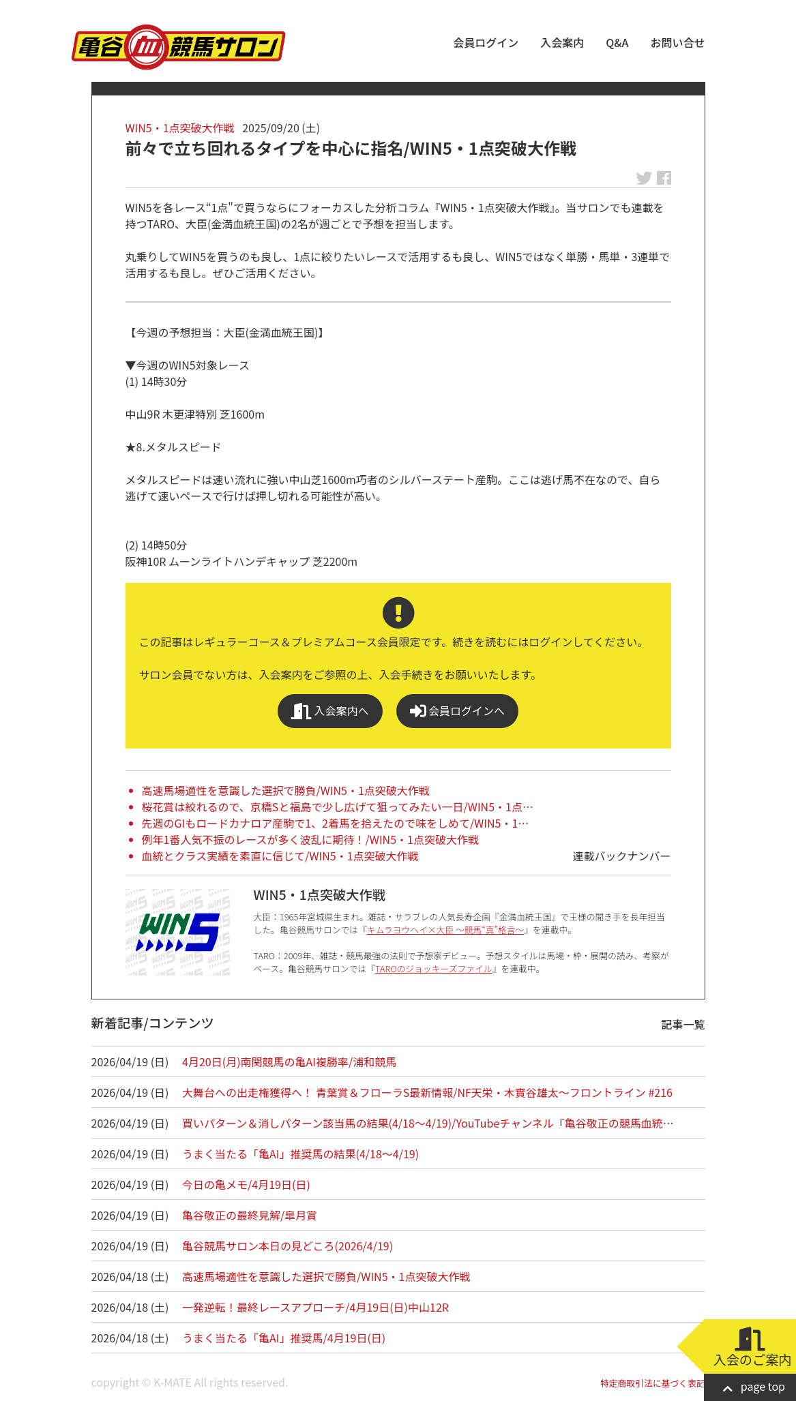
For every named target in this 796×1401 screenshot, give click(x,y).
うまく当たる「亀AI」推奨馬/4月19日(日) (283, 1337)
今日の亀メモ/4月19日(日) (246, 1184)
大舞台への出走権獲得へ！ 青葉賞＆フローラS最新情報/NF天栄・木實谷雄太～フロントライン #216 (427, 1092)
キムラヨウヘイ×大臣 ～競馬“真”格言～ (445, 929)
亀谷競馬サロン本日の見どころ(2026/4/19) (287, 1245)
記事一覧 (683, 1024)
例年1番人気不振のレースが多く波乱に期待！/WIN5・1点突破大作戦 (310, 839)
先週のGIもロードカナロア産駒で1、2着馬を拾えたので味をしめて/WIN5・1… (335, 823)
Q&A (617, 42)
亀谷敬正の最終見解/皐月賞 (249, 1215)
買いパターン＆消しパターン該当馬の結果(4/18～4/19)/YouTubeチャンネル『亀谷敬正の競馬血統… (428, 1123)
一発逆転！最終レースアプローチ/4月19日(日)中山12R (315, 1307)
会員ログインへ (457, 710)
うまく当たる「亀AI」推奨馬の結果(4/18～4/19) (300, 1153)
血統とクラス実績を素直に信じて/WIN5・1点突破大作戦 (280, 855)
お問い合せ (677, 42)
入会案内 (562, 42)
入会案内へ (330, 710)
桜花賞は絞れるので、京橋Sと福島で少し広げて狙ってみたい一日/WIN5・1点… (337, 806)
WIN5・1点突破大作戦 (180, 127)
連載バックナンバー (621, 855)
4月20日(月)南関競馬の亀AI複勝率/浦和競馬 (289, 1061)
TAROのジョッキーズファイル (433, 968)
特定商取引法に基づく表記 (652, 1382)
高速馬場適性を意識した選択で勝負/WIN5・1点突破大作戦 (286, 790)
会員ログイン (485, 42)
